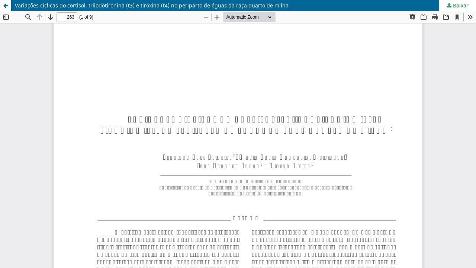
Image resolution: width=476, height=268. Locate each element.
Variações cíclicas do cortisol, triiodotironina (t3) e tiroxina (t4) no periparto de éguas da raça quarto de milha (152, 5)
